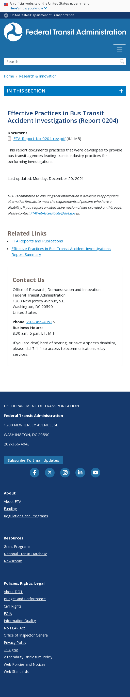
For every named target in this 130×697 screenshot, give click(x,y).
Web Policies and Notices (24, 664)
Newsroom (13, 561)
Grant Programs (17, 546)
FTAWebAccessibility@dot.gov (54, 213)
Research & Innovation (38, 76)
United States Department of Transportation (42, 15)
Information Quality (20, 620)
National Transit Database (25, 553)
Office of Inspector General (26, 635)
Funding (10, 508)
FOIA (8, 613)
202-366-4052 (40, 321)
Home (9, 76)
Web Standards (16, 671)
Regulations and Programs (26, 516)
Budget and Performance (25, 598)
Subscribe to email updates (33, 460)
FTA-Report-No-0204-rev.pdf (39, 138)
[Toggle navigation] (119, 49)
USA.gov (11, 649)
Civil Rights (13, 606)
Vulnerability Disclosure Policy (28, 657)
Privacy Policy (15, 642)
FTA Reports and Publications (37, 240)
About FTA (12, 501)
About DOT (13, 591)
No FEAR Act (14, 628)
